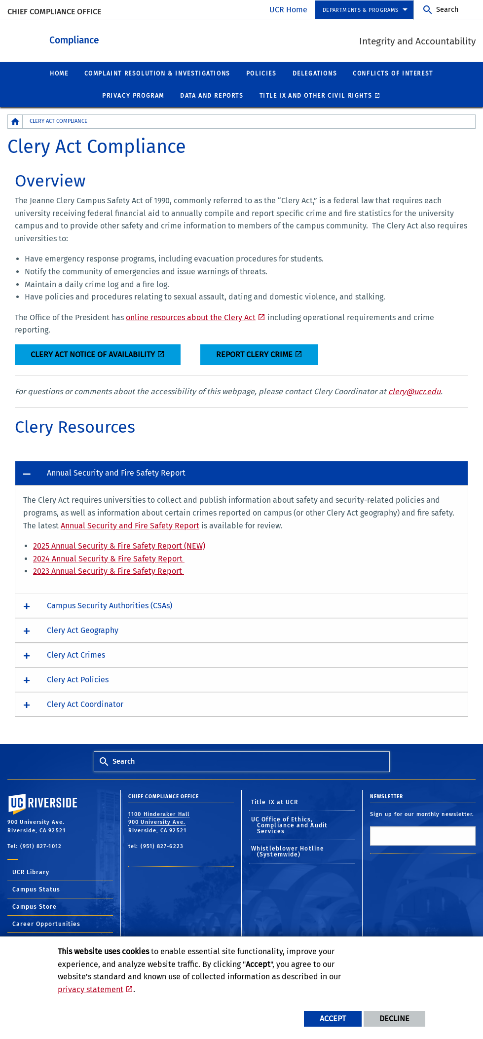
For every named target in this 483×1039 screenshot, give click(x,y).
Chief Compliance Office (54, 11)
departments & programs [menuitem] (361, 10)
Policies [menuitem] (261, 73)
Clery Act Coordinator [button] (85, 703)
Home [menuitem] (59, 73)
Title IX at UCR (274, 801)
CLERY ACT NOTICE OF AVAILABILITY (93, 354)
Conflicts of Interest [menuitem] (393, 73)
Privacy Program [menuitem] (133, 95)
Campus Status (36, 889)
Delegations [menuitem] (315, 73)
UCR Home (288, 9)
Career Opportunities (46, 923)
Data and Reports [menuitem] (212, 95)
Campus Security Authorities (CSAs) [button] (109, 605)
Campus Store (34, 906)
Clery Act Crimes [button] (76, 654)
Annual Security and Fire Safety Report (130, 525)
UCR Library (30, 871)
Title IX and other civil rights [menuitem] (316, 95)
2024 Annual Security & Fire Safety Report (109, 558)
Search (447, 9)
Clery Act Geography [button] (82, 629)
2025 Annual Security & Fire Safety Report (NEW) (119, 545)
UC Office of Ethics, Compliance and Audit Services (289, 825)
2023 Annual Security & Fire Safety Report (108, 570)
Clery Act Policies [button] (78, 679)
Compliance (128, 38)
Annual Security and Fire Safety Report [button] (116, 472)
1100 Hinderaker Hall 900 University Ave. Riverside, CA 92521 (158, 822)
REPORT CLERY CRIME (254, 354)
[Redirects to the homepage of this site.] (15, 121)
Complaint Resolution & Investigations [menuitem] (157, 73)
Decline (394, 1018)
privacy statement (90, 989)
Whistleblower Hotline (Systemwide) (287, 851)
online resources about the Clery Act (191, 317)
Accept (333, 1018)
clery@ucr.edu (414, 391)
